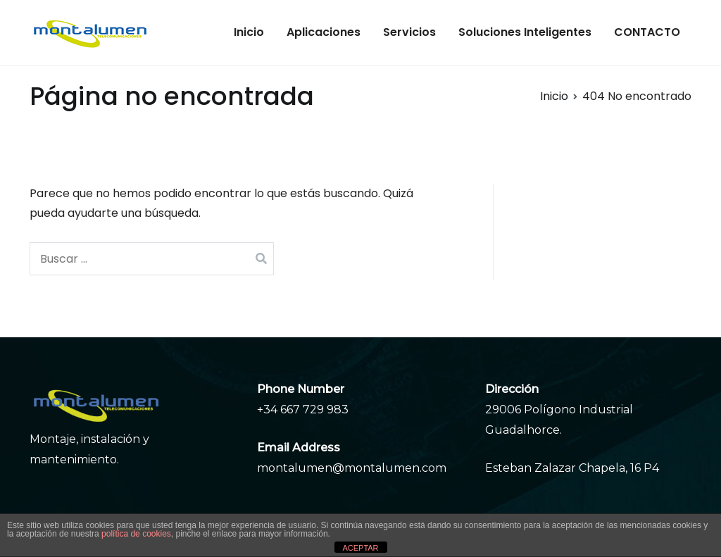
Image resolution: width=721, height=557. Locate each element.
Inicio (249, 32)
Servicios (409, 32)
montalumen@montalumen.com (351, 468)
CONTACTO (647, 32)
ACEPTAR (360, 548)
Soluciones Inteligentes (524, 32)
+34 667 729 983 (303, 409)
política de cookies (136, 534)
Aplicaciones (323, 32)
